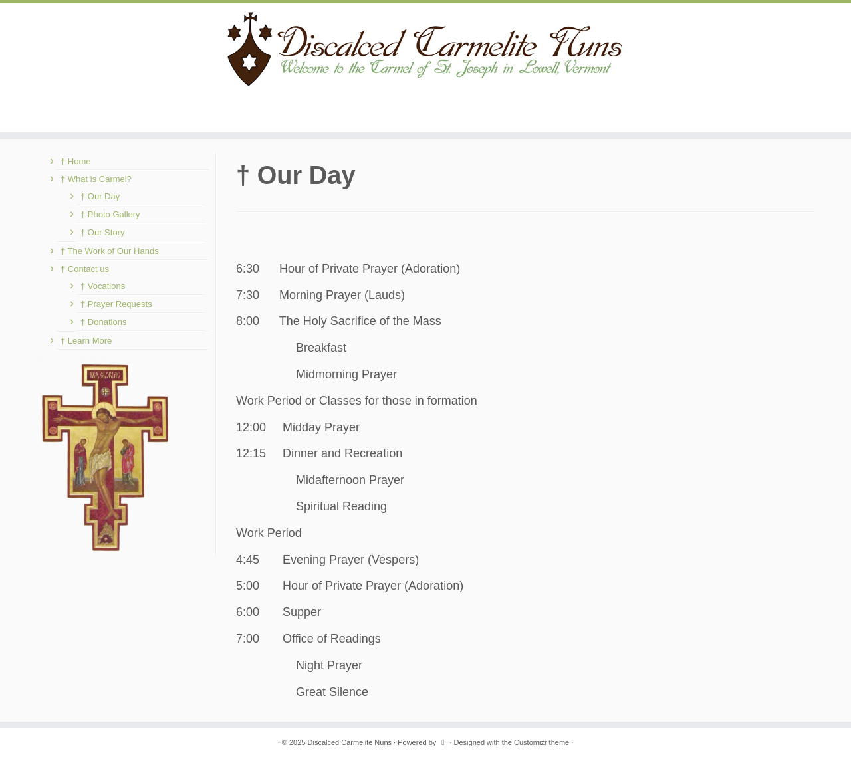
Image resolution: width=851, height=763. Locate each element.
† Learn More (86, 341)
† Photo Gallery (110, 214)
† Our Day (100, 196)
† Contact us (85, 269)
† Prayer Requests (116, 304)
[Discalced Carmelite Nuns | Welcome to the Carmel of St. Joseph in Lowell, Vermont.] (425, 48)
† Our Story (102, 232)
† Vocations (102, 286)
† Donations (103, 322)
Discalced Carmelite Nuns (350, 742)
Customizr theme (541, 742)
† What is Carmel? (96, 179)
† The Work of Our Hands (110, 251)
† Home (76, 161)
